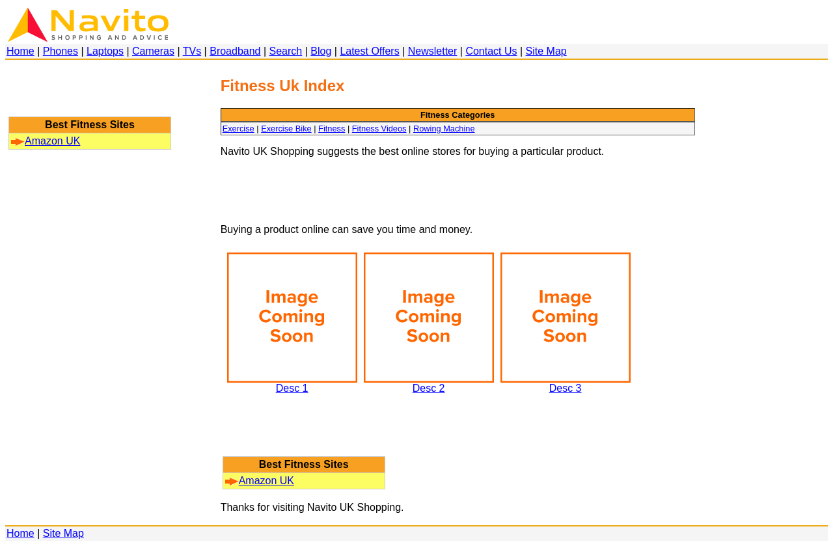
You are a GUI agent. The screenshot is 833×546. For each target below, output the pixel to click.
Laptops (105, 51)
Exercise (238, 128)
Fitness (331, 128)
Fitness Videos (379, 128)
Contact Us (491, 51)
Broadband (235, 51)
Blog (320, 51)
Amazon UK (45, 140)
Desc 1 (292, 384)
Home (20, 51)
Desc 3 (565, 384)
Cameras (153, 51)
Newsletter (432, 51)
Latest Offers (369, 51)
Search (286, 51)
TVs (192, 51)
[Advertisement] (90, 94)
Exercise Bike (286, 128)
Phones (60, 51)
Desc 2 (429, 384)
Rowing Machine (444, 128)
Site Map (546, 51)
